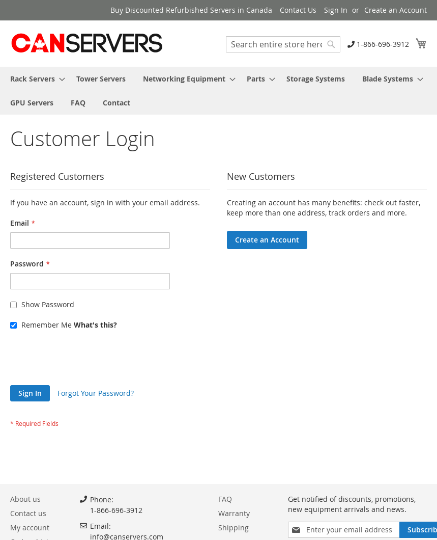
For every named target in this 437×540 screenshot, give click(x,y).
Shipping (233, 527)
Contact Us (298, 10)
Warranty (234, 513)
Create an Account (395, 10)
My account (29, 527)
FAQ (225, 499)
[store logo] (86, 43)
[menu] (218, 91)
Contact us (28, 513)
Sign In (335, 10)
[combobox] (283, 44)
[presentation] (87, 360)
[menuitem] (34, 79)
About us (25, 499)
